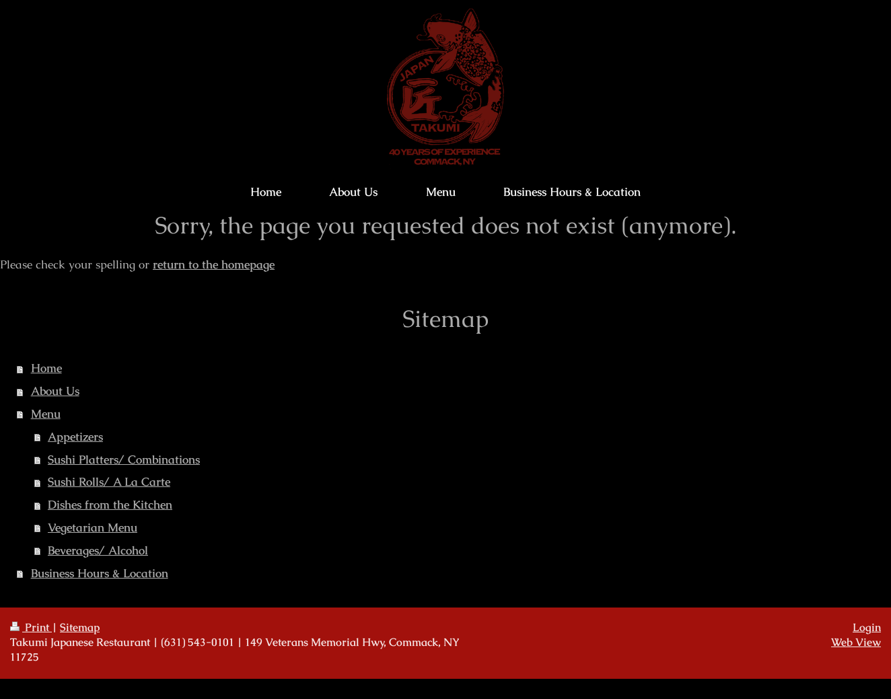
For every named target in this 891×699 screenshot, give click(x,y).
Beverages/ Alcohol (98, 550)
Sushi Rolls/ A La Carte (109, 481)
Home (46, 368)
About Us (55, 390)
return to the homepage (214, 264)
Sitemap (80, 627)
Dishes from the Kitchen (110, 504)
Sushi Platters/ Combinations (124, 459)
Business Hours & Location (99, 573)
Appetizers (75, 436)
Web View (856, 642)
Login (867, 627)
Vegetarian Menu (92, 527)
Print (31, 627)
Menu (46, 413)
